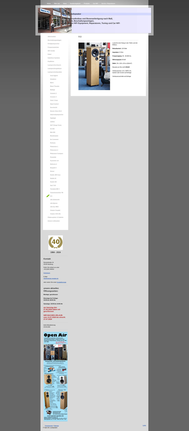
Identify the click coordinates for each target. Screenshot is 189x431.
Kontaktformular (61, 282)
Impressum (47, 273)
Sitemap (56, 425)
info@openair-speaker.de (51, 278)
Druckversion (48, 425)
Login (144, 425)
